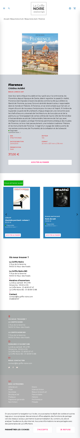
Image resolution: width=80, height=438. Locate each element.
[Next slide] (78, 215)
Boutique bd (13, 394)
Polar (10, 389)
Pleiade (35, 402)
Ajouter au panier (40, 162)
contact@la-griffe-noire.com (20, 363)
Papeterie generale (16, 399)
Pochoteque (37, 399)
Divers (34, 387)
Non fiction (13, 402)
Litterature (12, 387)
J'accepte (42, 430)
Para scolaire (37, 394)
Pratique (12, 397)
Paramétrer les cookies (17, 430)
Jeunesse (12, 392)
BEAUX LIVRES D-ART (16, 92)
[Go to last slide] (5, 215)
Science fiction (38, 389)
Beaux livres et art (39, 392)
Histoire (35, 397)
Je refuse (65, 430)
